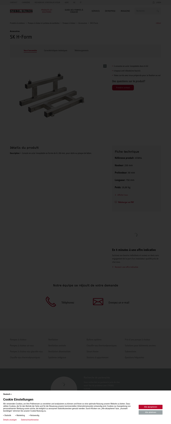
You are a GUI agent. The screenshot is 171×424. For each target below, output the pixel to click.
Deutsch (7, 394)
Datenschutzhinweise (30, 420)
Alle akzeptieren (150, 407)
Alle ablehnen (150, 412)
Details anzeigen (10, 420)
